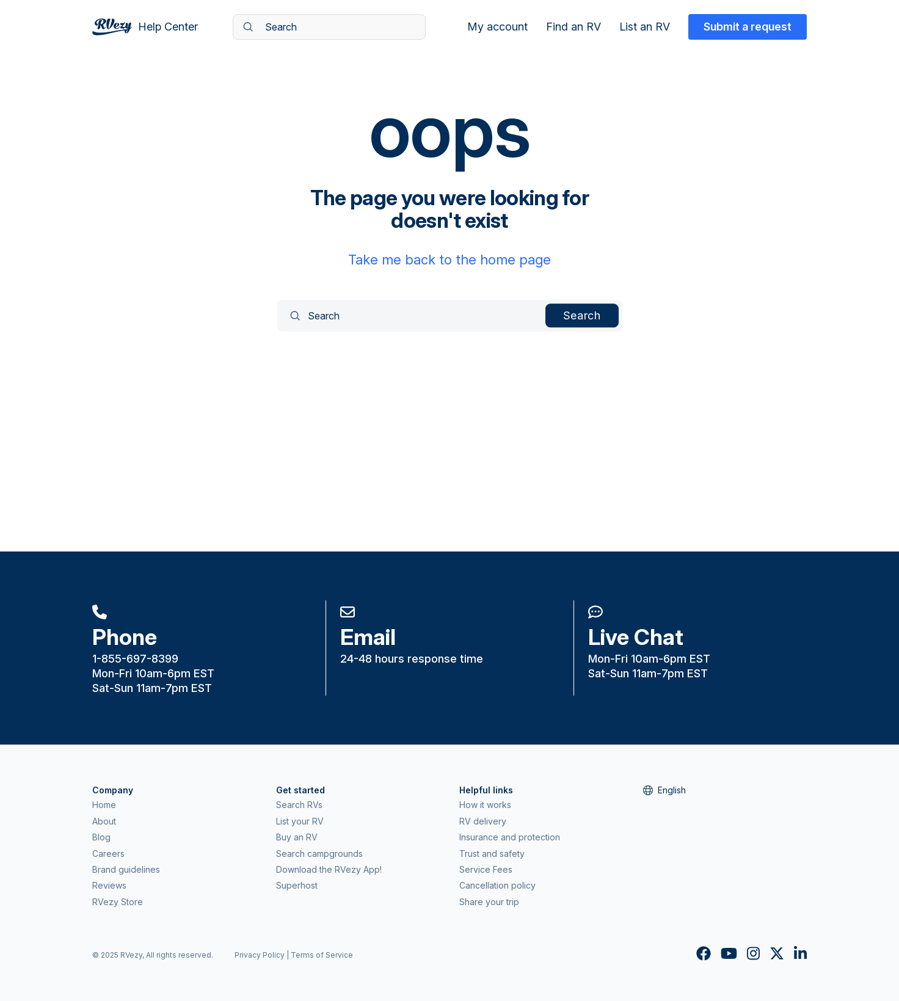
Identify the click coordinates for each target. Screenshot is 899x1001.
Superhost (297, 885)
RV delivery (482, 821)
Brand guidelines (126, 869)
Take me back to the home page (449, 260)
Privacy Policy (260, 954)
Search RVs (299, 804)
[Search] (329, 27)
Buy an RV (297, 837)
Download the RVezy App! (329, 869)
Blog (101, 837)
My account (497, 27)
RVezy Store (117, 902)
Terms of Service (322, 954)
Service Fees (485, 869)
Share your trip (489, 902)
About (104, 821)
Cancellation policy (497, 885)
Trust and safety (492, 853)
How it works (485, 804)
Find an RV (573, 27)
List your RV (300, 821)
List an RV (644, 27)
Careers (108, 853)
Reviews (109, 885)
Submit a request (748, 26)
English (664, 790)
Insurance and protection (509, 837)
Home (104, 804)
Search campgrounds (319, 853)
